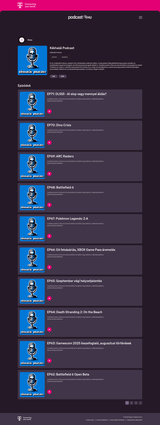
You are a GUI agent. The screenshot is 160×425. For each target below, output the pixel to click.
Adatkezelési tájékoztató (134, 420)
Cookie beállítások (102, 420)
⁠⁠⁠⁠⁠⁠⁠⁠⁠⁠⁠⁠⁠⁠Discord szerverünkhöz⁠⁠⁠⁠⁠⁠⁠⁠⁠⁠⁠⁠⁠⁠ (67, 99)
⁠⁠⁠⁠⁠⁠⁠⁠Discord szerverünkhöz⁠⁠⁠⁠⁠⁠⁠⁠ (67, 286)
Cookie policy (90, 420)
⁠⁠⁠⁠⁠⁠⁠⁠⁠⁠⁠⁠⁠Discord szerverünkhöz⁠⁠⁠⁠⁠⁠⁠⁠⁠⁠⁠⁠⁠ (67, 130)
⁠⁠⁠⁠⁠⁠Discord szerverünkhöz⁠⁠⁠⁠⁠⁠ (67, 348)
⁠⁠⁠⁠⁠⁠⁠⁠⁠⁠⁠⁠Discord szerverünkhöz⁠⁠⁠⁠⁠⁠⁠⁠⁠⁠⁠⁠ (67, 161)
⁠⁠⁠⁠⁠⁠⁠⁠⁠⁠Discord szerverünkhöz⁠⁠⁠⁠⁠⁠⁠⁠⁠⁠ (67, 223)
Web (62, 76)
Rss (53, 76)
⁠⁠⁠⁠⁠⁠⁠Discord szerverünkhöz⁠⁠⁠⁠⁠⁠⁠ (67, 317)
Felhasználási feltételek (117, 420)
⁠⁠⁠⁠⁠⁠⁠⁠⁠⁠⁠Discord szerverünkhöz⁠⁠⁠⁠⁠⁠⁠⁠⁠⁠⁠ (67, 192)
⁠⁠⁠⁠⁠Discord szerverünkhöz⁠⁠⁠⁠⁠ (67, 379)
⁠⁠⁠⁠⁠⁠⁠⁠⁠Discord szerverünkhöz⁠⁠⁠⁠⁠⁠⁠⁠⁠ (67, 255)
